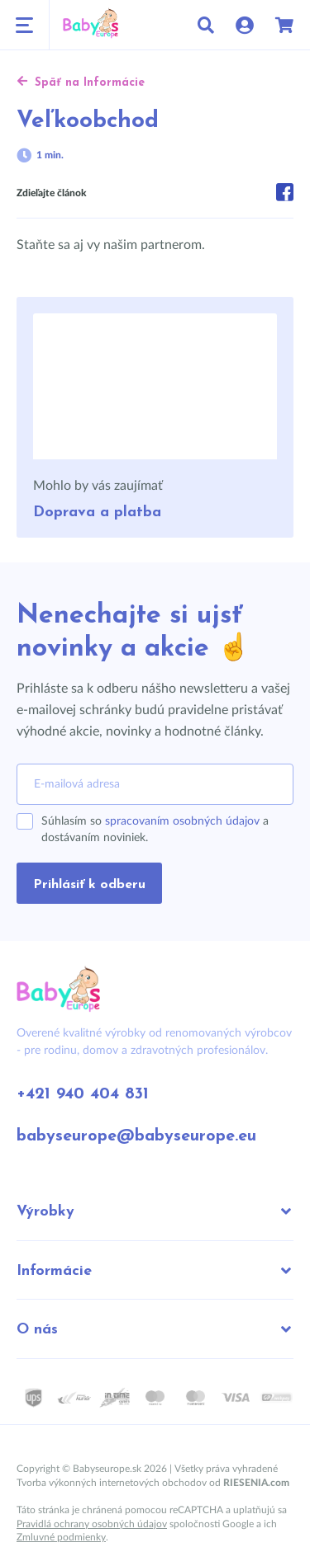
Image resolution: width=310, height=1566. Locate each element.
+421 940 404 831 (83, 1094)
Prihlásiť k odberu (89, 884)
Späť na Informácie (81, 83)
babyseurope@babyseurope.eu (136, 1136)
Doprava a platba (97, 512)
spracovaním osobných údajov (182, 821)
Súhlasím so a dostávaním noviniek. (155, 830)
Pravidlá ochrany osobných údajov (92, 1524)
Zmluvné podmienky (61, 1537)
